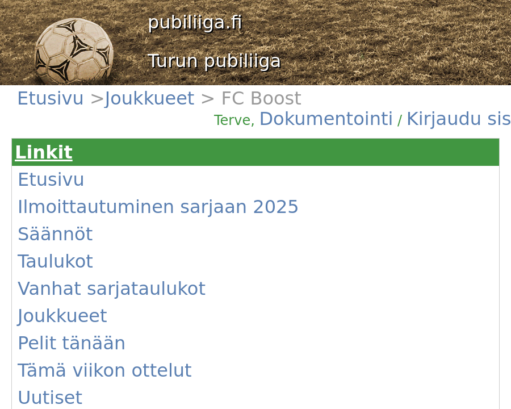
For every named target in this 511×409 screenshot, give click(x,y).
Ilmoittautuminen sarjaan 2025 (158, 207)
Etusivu (53, 98)
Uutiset (50, 397)
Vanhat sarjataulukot (112, 288)
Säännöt (55, 234)
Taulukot (55, 261)
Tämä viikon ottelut (105, 370)
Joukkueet (152, 98)
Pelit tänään (71, 343)
